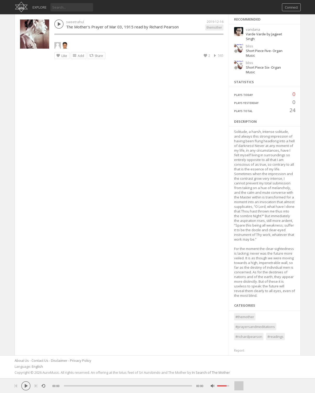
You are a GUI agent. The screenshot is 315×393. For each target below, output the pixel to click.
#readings (275, 336)
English (37, 366)
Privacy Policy (80, 360)
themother (214, 27)
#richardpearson (248, 336)
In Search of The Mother (211, 372)
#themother (244, 316)
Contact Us (39, 360)
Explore (40, 7)
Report (239, 350)
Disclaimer (59, 360)
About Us (22, 360)
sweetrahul (75, 22)
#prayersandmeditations (255, 326)
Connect (291, 7)
